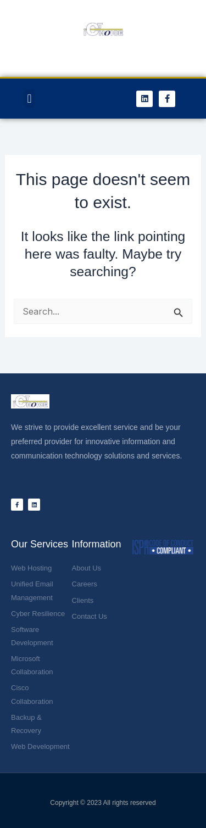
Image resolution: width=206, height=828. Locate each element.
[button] (29, 98)
